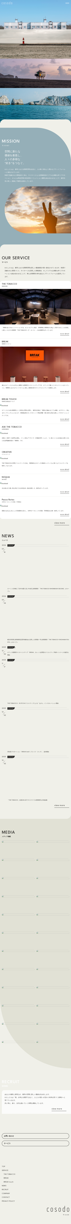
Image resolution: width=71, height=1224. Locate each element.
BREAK (6, 1178)
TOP (3, 1166)
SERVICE (5, 1170)
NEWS (4, 1186)
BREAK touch (8, 1182)
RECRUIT (5, 1189)
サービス (7, 1143)
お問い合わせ (9, 1136)
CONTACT (6, 1197)
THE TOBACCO (9, 1174)
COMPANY (6, 1193)
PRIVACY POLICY (8, 1201)
